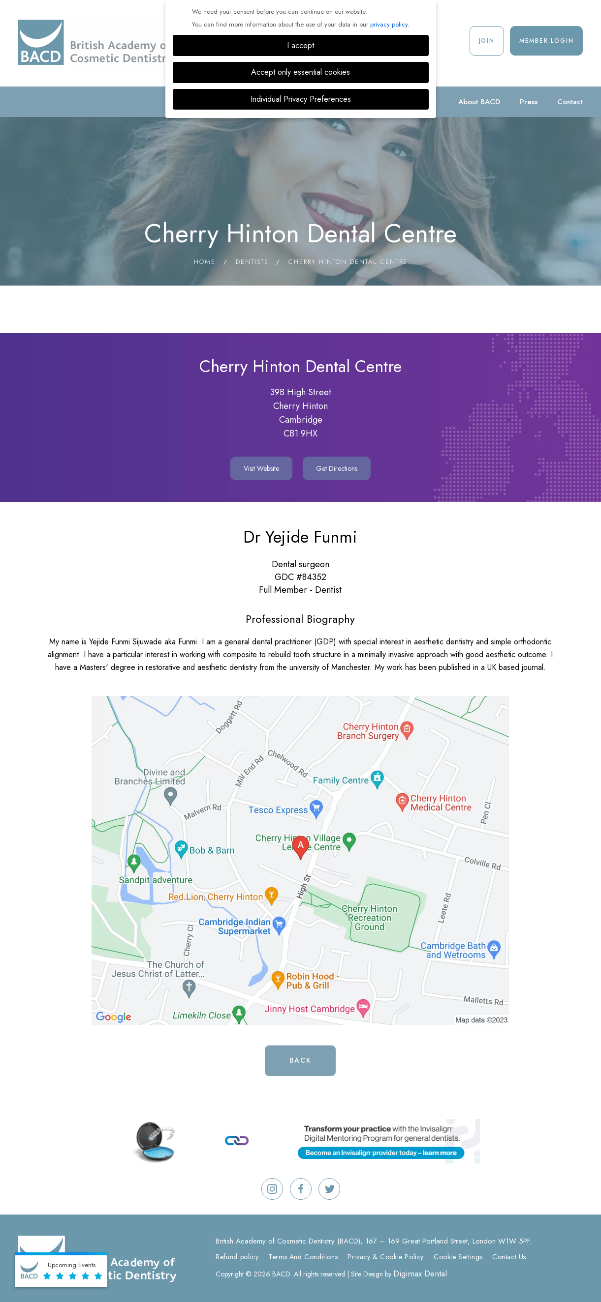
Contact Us (509, 1257)
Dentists (252, 261)
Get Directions (336, 468)
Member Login (546, 40)
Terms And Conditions (303, 1257)
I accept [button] (300, 45)
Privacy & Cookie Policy (386, 1257)
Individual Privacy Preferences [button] (301, 99)
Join (487, 40)
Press (529, 101)
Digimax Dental (420, 1273)
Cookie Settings (458, 1257)
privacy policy (389, 24)
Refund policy (237, 1257)
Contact (570, 101)
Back (300, 1060)
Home (205, 261)
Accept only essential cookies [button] (300, 72)
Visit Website (261, 468)
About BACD (479, 101)
